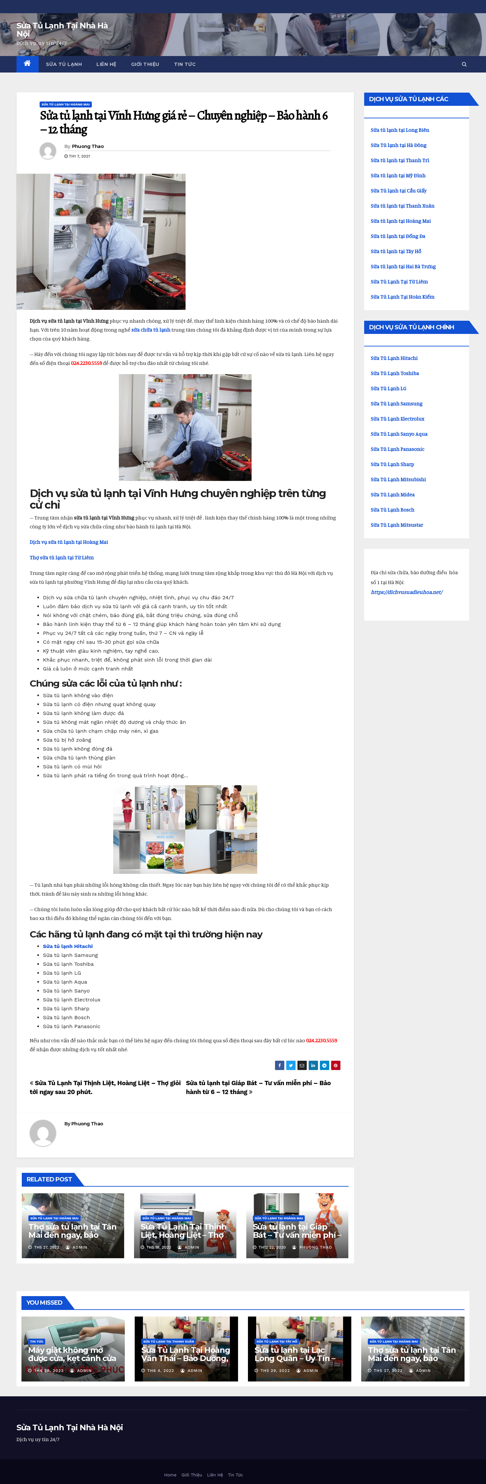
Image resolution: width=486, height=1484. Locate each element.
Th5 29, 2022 (275, 1370)
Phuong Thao (88, 146)
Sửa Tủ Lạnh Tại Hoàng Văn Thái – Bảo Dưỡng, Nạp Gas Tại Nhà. (185, 1358)
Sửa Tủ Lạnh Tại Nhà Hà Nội (62, 30)
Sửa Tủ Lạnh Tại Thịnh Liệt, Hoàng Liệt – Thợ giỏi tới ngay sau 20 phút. (183, 1239)
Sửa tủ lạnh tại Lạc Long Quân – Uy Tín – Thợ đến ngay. (295, 1358)
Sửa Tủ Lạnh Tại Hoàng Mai (66, 104)
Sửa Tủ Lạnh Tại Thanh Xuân (168, 1341)
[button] (464, 64)
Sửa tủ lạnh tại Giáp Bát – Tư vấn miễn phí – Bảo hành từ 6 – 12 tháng (297, 1239)
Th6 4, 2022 (160, 1370)
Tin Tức (185, 64)
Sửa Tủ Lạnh (64, 64)
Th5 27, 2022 (388, 1370)
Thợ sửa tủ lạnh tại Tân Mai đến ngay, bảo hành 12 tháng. (72, 1235)
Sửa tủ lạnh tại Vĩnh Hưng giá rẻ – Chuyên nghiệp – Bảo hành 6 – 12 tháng (183, 122)
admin (76, 1247)
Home (170, 1474)
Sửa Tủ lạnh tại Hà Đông (399, 145)
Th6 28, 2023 (49, 1370)
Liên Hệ (106, 64)
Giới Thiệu (145, 64)
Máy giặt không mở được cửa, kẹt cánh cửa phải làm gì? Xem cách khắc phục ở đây (72, 1362)
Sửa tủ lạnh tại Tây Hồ (277, 1341)
